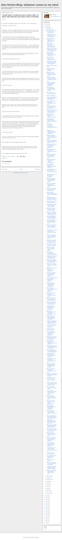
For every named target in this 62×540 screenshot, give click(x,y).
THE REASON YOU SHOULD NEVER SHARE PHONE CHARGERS (50, 284)
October (48, 477)
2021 (46, 499)
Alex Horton (53, 14)
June (48, 484)
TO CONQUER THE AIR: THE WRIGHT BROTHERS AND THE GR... (51, 360)
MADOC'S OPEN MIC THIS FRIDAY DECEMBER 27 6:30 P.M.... (51, 103)
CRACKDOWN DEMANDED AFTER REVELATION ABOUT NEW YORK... (51, 421)
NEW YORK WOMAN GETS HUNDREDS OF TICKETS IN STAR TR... (51, 222)
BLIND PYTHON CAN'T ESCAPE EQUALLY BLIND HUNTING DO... (51, 299)
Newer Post (4, 169)
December (49, 29)
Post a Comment (7, 163)
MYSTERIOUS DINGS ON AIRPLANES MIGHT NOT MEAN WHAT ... (51, 257)
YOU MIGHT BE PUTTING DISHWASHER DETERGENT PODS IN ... (51, 126)
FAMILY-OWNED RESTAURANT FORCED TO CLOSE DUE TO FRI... (51, 54)
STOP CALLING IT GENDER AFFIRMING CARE (51, 387)
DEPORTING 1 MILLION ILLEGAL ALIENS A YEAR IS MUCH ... (51, 189)
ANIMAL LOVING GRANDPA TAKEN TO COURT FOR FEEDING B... (51, 194)
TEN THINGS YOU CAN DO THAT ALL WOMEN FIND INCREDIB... (51, 430)
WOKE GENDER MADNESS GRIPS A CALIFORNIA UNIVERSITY (51, 407)
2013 (46, 513)
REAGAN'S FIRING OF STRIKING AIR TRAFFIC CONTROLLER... (51, 161)
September (49, 479)
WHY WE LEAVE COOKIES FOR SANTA (51, 93)
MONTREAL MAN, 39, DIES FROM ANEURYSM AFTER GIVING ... (51, 294)
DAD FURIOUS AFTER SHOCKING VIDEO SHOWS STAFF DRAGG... (51, 439)
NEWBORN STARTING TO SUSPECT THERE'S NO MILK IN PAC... (51, 151)
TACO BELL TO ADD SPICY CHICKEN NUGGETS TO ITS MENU (50, 248)
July (47, 483)
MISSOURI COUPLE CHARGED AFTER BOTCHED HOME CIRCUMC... (50, 365)
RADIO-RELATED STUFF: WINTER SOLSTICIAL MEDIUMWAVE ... (51, 338)
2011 (46, 517)
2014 (46, 511)
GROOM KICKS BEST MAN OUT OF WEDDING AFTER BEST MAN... (50, 40)
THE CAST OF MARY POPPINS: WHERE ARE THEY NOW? (50, 209)
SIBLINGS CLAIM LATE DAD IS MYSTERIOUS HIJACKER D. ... (51, 463)
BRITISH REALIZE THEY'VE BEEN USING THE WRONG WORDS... (51, 289)
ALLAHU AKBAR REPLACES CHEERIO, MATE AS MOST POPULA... (51, 392)
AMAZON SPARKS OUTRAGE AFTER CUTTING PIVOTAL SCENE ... (50, 89)
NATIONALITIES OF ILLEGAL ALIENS (50, 329)
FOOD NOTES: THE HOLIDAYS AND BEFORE (50, 69)
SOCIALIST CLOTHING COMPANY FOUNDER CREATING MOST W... (51, 213)
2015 (46, 510)
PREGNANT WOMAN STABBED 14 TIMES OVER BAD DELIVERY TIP (51, 79)
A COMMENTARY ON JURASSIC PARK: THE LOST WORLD (51, 35)
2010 (46, 518)
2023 (46, 495)
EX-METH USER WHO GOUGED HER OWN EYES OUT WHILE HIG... (51, 237)
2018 (46, 504)
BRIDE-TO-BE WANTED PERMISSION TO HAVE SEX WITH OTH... (51, 472)
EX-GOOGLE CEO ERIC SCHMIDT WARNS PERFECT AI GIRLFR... (51, 467)
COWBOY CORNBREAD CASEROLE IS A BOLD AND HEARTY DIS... (51, 322)
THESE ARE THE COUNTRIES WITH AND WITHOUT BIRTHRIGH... (50, 307)
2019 (46, 502)
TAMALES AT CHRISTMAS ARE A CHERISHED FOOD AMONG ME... (50, 132)
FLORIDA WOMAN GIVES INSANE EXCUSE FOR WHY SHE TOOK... (51, 384)
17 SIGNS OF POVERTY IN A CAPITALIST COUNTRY (51, 326)
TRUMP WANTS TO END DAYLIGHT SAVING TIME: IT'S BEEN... (51, 205)
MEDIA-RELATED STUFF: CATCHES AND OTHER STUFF (51, 31)
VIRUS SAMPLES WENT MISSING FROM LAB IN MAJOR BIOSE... (51, 426)
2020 (46, 501)
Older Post (37, 169)
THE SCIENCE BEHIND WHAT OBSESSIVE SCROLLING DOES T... (51, 217)
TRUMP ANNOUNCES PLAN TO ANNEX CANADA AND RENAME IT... (50, 84)
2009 (46, 520)
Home (21, 169)
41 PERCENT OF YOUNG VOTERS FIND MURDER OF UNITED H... (51, 232)
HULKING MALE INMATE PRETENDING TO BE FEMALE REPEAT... (51, 62)
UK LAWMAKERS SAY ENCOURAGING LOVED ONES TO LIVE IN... (51, 449)
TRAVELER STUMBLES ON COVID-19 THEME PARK (51, 265)
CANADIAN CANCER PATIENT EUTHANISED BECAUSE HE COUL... (51, 198)
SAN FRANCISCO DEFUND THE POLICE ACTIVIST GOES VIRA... (51, 434)
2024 (46, 27)
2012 (46, 515)
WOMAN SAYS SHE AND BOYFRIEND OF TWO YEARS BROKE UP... (51, 49)
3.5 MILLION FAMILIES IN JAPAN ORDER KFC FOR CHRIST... (51, 98)
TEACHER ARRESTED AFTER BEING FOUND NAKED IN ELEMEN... (51, 417)
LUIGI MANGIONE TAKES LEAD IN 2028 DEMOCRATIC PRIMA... (51, 279)
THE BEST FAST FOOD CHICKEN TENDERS (51, 245)
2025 (46, 25)
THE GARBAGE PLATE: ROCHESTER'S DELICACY (51, 456)
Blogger (37, 537)
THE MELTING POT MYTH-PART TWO (50, 453)
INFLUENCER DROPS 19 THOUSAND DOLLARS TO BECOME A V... (51, 347)
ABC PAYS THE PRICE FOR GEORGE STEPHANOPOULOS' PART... (51, 185)
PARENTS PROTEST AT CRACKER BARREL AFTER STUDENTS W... (51, 227)
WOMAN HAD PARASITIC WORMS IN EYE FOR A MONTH (51, 375)
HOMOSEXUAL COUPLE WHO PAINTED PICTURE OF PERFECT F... (51, 146)
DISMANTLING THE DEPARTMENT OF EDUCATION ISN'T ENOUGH (50, 355)
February (48, 491)
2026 (46, 24)
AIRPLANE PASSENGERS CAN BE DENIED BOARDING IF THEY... (51, 312)
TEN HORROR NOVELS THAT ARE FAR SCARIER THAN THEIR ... (51, 171)
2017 (46, 506)
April (48, 488)
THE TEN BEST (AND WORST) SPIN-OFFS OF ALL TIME (51, 107)
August (48, 481)
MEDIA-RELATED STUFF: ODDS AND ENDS (51, 202)
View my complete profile (55, 16)
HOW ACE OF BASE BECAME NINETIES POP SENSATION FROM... (51, 180)
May (47, 486)
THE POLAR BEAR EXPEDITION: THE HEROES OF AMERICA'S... (50, 333)
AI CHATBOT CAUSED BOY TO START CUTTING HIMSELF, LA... (51, 379)
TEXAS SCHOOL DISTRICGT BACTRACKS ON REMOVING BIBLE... (51, 45)
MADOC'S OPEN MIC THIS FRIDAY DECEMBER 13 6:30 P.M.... (51, 370)
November (49, 475)
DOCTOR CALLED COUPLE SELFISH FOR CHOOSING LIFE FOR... (51, 397)
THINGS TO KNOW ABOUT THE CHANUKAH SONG (50, 58)
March (48, 490)
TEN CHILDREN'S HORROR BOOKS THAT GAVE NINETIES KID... (51, 121)
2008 (46, 522)
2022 (46, 497)
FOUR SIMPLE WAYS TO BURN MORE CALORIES (51, 175)
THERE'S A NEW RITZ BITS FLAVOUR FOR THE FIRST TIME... (51, 303)
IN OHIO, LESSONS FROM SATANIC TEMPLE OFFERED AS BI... (51, 412)
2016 (46, 508)
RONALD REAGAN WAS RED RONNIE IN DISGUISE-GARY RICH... (51, 156)
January (48, 493)
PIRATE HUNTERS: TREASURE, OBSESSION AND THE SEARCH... (51, 342)
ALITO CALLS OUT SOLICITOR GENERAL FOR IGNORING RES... (51, 350)
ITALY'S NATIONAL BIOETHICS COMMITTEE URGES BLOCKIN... (51, 166)
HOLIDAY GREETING (50, 95)
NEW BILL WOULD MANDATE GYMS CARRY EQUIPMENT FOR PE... (51, 74)
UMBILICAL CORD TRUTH (50, 460)
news (6, 158)
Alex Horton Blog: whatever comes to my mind (29, 4)
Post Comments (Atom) (23, 172)
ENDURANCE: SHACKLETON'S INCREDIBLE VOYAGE (51, 253)
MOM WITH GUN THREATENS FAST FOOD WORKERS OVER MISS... (50, 317)
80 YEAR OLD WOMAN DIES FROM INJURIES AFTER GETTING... (51, 261)
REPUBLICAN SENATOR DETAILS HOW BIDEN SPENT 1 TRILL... (51, 141)
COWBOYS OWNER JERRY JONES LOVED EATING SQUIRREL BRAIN (51, 137)
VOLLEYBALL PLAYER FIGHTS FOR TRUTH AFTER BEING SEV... (51, 241)
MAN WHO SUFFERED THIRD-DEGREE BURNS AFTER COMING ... (51, 274)
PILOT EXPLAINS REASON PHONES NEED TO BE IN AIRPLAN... (50, 444)
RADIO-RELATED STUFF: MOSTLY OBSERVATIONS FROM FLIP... (51, 269)
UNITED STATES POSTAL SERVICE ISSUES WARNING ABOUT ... (51, 111)
